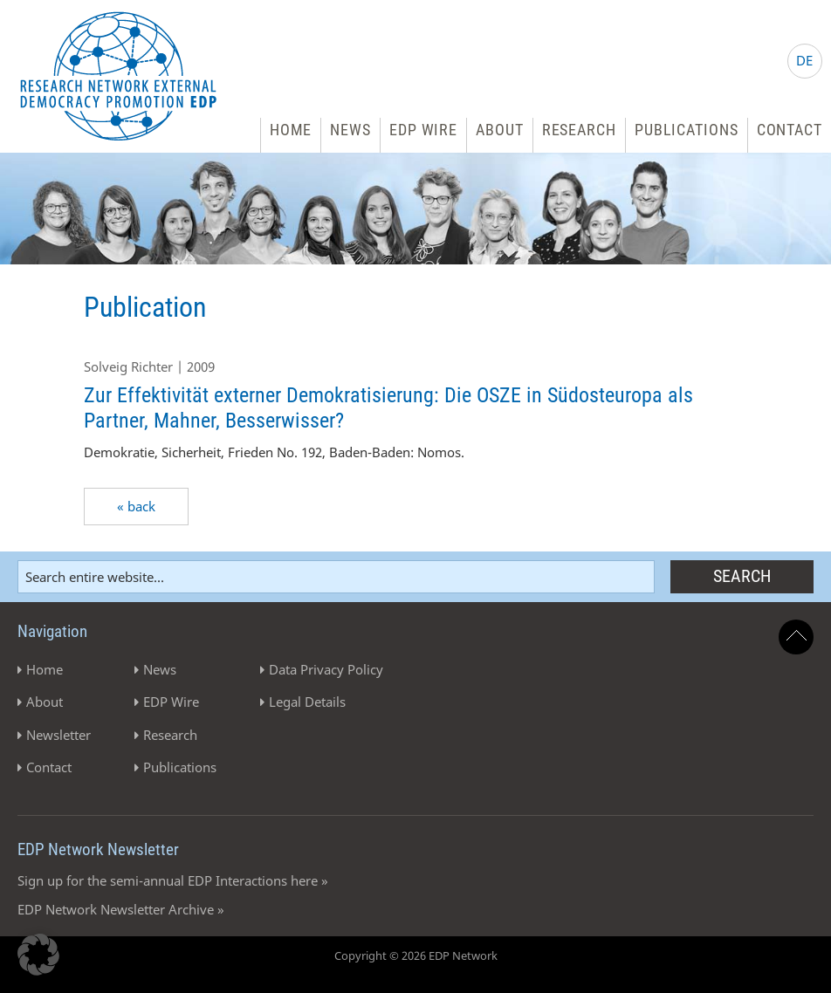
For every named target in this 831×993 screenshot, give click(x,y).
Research (579, 129)
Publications (686, 129)
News (350, 129)
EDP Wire (423, 129)
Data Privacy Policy (326, 669)
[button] (38, 954)
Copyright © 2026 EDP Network (416, 955)
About (500, 129)
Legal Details (307, 701)
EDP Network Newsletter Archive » (120, 909)
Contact (789, 129)
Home (291, 129)
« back (136, 506)
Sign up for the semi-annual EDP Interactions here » (172, 880)
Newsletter (58, 734)
